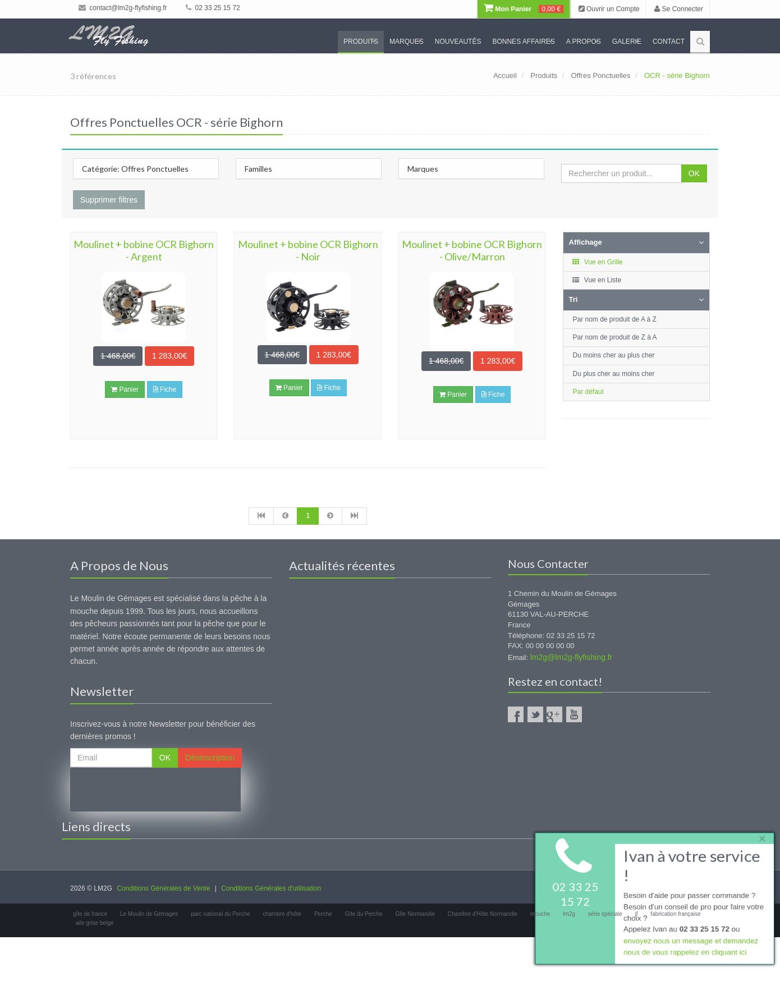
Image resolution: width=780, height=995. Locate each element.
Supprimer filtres (108, 199)
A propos (583, 41)
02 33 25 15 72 (213, 8)
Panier (125, 389)
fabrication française (675, 914)
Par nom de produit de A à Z (615, 319)
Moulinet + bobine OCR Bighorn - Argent (144, 250)
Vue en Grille (597, 262)
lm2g (569, 914)
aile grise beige (94, 923)
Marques (406, 41)
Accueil (505, 75)
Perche (323, 914)
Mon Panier (523, 9)
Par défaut (588, 392)
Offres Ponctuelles (601, 75)
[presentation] (155, 789)
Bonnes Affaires (523, 41)
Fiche (165, 389)
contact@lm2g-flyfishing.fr (123, 8)
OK (694, 173)
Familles (258, 168)
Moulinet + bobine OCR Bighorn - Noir (308, 250)
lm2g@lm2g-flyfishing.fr (571, 657)
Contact (669, 41)
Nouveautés (458, 41)
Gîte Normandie (415, 914)
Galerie (626, 41)
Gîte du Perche (363, 914)
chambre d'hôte (282, 914)
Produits (360, 41)
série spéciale (605, 914)
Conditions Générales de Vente (163, 888)
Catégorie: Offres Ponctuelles (135, 168)
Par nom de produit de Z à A (615, 337)
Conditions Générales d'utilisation (271, 888)
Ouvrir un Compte (609, 9)
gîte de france (90, 914)
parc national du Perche (220, 914)
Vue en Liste (597, 280)
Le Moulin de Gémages (149, 914)
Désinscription (210, 757)
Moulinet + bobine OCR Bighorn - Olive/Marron (472, 250)
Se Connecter (678, 9)
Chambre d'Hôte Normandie (482, 914)
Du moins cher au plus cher (614, 355)
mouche (540, 914)
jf (636, 914)
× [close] (759, 836)
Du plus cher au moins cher (614, 374)
